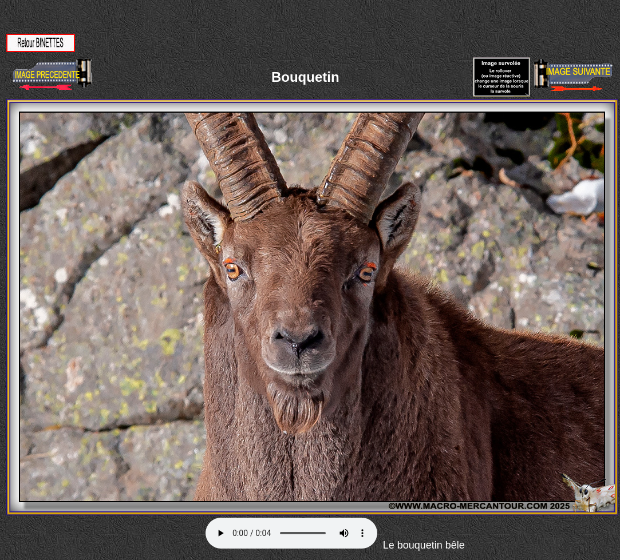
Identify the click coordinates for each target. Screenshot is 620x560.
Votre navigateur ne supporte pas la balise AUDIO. (291, 533)
